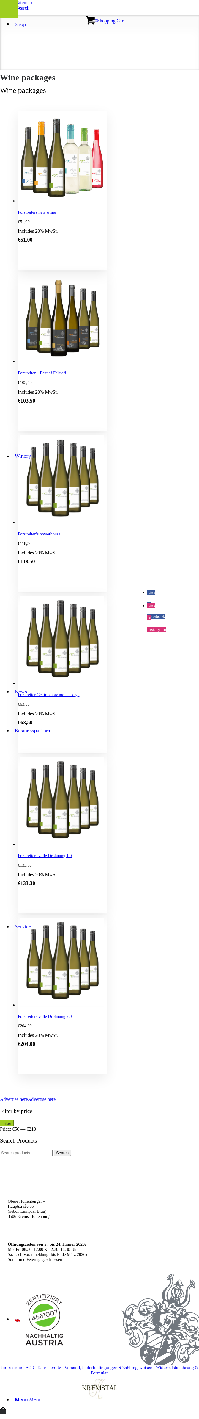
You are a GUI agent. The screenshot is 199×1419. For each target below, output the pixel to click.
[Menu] (28, 1399)
